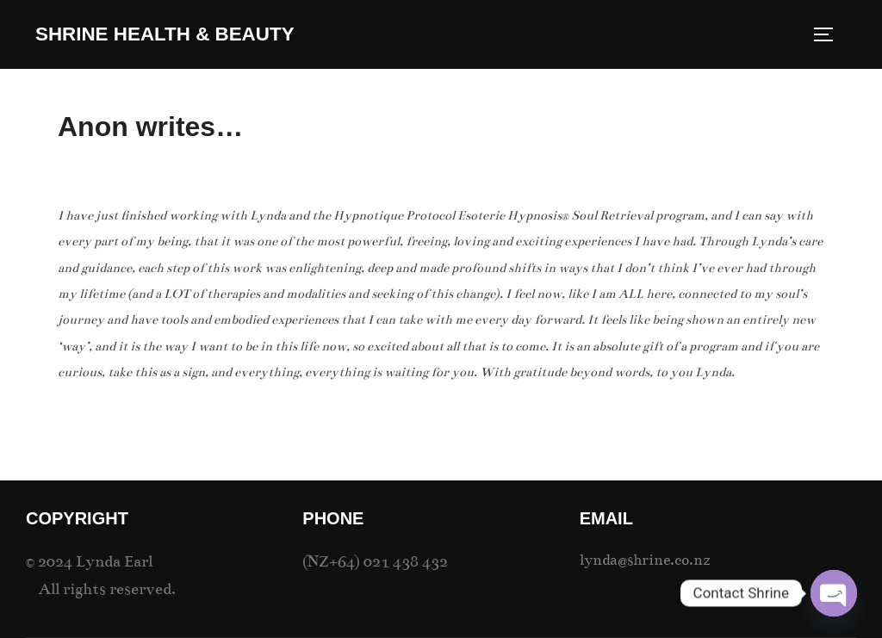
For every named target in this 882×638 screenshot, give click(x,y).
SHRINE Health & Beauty (165, 34)
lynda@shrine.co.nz (645, 560)
